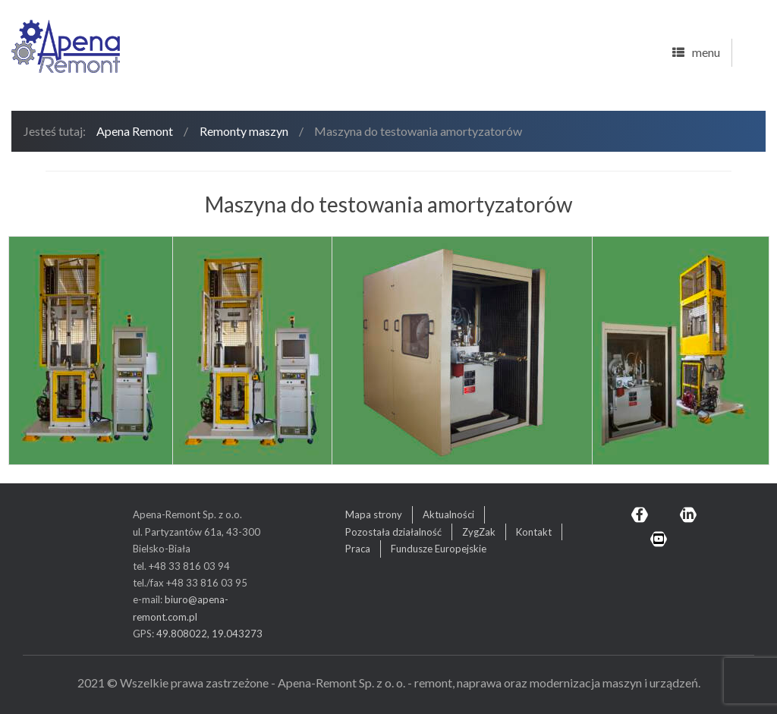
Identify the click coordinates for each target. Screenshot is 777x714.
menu (696, 53)
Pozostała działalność (393, 532)
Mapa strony (373, 514)
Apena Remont (134, 131)
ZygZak (478, 532)
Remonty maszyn (244, 131)
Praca (357, 549)
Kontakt (534, 532)
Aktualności (448, 514)
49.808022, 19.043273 (209, 634)
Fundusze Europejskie (438, 549)
